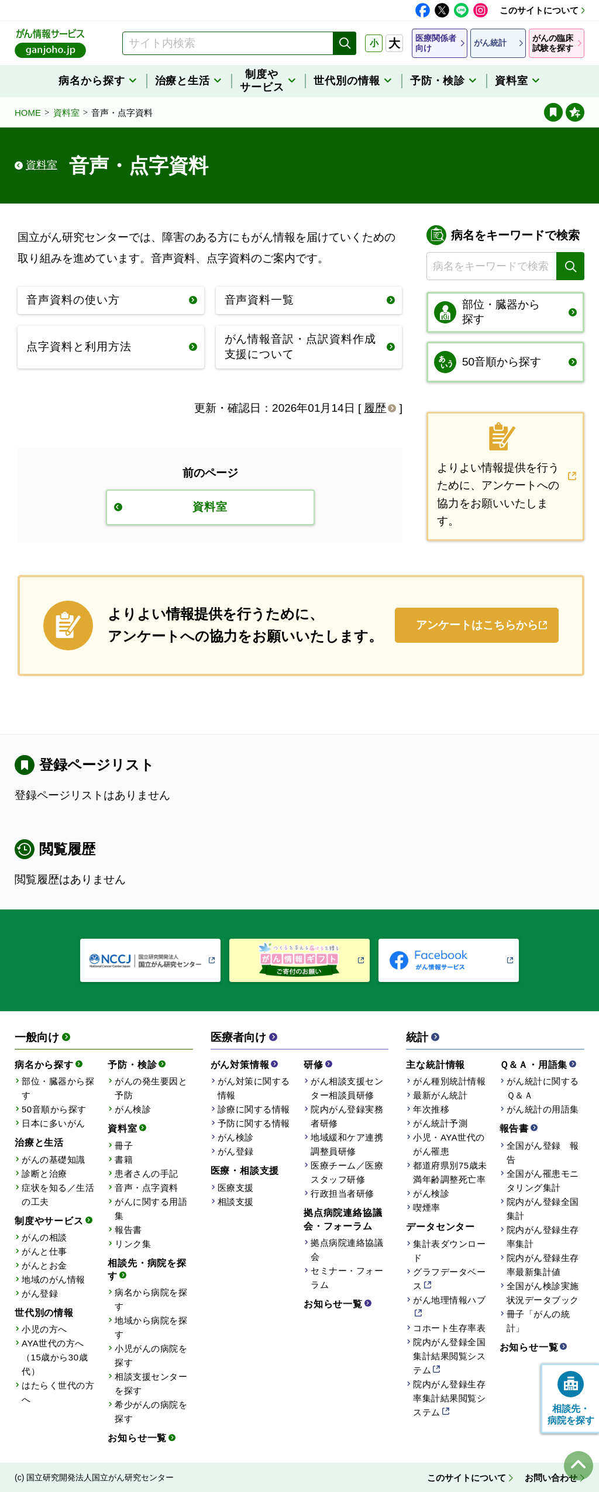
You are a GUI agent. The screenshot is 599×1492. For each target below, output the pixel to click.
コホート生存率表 (449, 1328)
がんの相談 (44, 1237)
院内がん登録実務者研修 (347, 1116)
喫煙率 (426, 1207)
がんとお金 (44, 1265)
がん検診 (133, 1109)
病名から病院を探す (151, 1299)
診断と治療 (44, 1174)
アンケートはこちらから (477, 625)
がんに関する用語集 (151, 1209)
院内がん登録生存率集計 (543, 1237)
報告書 (128, 1230)
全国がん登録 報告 (543, 1152)
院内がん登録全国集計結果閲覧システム (449, 1356)
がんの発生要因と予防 (151, 1088)
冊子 (124, 1145)
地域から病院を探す (151, 1327)
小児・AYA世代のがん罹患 (449, 1144)
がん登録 (40, 1293)
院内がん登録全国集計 (543, 1209)
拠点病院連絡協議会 (347, 1250)
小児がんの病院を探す (151, 1355)
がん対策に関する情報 (254, 1088)
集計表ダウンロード (449, 1251)
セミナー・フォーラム (347, 1278)
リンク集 (133, 1244)
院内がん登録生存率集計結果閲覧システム (449, 1398)
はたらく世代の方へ (58, 1392)
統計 (417, 1037)
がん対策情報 (240, 1065)
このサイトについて (539, 10)
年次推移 (431, 1109)
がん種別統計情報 (449, 1081)
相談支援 (236, 1202)
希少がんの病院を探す (151, 1412)
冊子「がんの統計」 (538, 1321)
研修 (313, 1065)
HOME (28, 113)
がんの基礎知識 (53, 1159)
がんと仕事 (44, 1251)
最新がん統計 (440, 1095)
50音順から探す (54, 1109)
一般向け (37, 1037)
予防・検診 (132, 1065)
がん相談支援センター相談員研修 (347, 1088)
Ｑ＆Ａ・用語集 (534, 1065)
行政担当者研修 (342, 1193)
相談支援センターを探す (151, 1383)
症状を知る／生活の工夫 (58, 1195)
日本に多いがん (53, 1123)
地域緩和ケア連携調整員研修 (347, 1144)
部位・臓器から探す (58, 1088)
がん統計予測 (440, 1123)
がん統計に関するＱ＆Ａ (543, 1088)
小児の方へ (44, 1329)
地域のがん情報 (53, 1279)
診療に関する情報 (254, 1109)
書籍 (124, 1159)
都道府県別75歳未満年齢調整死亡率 (450, 1172)
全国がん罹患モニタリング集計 (543, 1181)
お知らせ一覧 (137, 1438)
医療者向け (238, 1037)
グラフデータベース (449, 1279)
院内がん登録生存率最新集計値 (543, 1265)
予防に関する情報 (254, 1123)
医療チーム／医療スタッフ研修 (347, 1172)
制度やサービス (49, 1221)
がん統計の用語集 (543, 1109)
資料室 (66, 113)
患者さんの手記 (146, 1174)
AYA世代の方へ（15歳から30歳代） (55, 1357)
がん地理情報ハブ (449, 1300)
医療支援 (236, 1188)
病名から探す (44, 1065)
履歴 (375, 408)
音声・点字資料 (146, 1188)
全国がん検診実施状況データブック (543, 1293)
